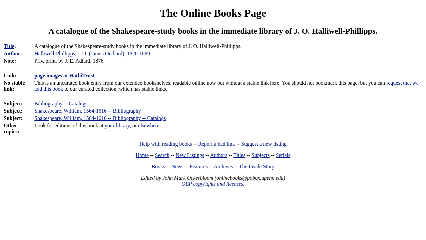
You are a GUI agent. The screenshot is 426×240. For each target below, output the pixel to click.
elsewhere (149, 125)
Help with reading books (165, 144)
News (177, 166)
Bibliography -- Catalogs (60, 103)
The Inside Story (257, 166)
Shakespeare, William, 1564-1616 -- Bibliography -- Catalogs (100, 118)
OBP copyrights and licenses (212, 184)
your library (117, 125)
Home (142, 155)
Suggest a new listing (263, 144)
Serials (283, 155)
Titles (239, 155)
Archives (223, 166)
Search (162, 155)
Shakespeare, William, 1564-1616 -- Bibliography (87, 111)
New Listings (190, 155)
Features (199, 166)
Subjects (260, 155)
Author (12, 53)
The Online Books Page (213, 13)
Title (9, 46)
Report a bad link (216, 144)
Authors (218, 155)
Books (158, 166)
